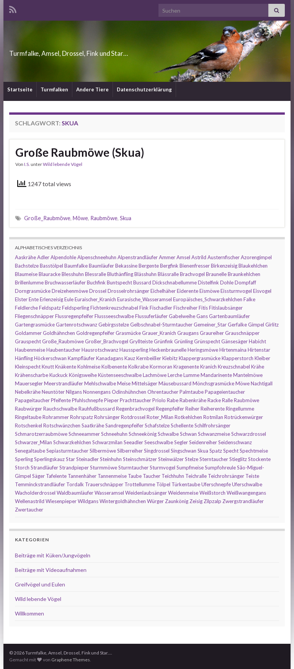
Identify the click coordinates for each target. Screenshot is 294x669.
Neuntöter (53, 392)
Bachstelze (27, 266)
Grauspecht (28, 341)
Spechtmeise (254, 451)
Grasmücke (128, 333)
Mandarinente (216, 375)
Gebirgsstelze (113, 325)
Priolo (159, 400)
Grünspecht (207, 341)
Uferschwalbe (247, 484)
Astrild (198, 257)
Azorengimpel (256, 257)
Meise (124, 383)
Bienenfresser (195, 266)
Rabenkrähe (193, 400)
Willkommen (29, 613)
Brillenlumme (29, 282)
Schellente (182, 425)
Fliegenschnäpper (34, 316)
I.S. (27, 164)
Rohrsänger (107, 417)
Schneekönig (143, 434)
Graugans (188, 333)
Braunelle (216, 274)
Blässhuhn (145, 274)
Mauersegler (29, 383)
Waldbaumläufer (75, 493)
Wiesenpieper (61, 501)
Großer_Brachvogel (106, 341)
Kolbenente (114, 367)
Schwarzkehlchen (72, 442)
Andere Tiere (92, 89)
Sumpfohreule (220, 467)
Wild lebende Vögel (62, 164)
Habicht (257, 341)
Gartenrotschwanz (76, 325)
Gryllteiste (141, 341)
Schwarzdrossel (248, 434)
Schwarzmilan (107, 442)
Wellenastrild (29, 501)
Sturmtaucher (133, 467)
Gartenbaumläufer (229, 316)
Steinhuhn (111, 459)
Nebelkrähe (28, 392)
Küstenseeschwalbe (120, 375)
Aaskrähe (25, 257)
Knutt (48, 367)
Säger (38, 476)
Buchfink (96, 282)
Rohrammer (55, 417)
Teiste (252, 476)
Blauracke (49, 274)
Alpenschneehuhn (96, 257)
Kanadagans (109, 358)
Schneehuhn (114, 434)
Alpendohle (63, 257)
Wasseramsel (109, 493)
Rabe (172, 400)
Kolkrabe (138, 367)
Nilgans (74, 392)
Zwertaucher (29, 510)
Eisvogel (262, 291)
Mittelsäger (144, 383)
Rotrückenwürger (243, 417)
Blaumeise (26, 274)
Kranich (208, 367)
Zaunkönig (176, 501)
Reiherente (213, 409)
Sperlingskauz (49, 459)
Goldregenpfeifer (95, 333)
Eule (69, 299)
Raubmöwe (104, 218)
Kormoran (161, 367)
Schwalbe (168, 434)
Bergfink (169, 266)
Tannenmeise (112, 476)
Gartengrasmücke (35, 325)
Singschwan (183, 451)
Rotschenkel (28, 425)
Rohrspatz (81, 417)
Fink (144, 308)
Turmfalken (54, 89)
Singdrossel (157, 451)
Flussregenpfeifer (74, 316)
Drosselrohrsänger (128, 291)
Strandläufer (44, 467)
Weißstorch (212, 493)
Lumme (191, 375)
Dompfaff (245, 282)
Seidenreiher (203, 442)
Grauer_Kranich (159, 333)
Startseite (20, 89)
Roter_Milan (160, 417)
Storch (22, 467)
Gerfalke (237, 325)
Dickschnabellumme (174, 282)
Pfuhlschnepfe (87, 400)
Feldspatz (50, 308)
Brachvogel (192, 274)
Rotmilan (213, 417)
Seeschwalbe (158, 442)
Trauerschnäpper (104, 484)
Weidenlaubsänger (146, 493)
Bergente (149, 266)
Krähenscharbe (31, 375)
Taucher (151, 476)
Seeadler (133, 442)
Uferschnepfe (216, 484)
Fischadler (161, 308)
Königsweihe (83, 375)
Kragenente (186, 367)
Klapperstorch (237, 358)
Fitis (203, 308)
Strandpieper (74, 467)
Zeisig (196, 501)
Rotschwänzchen (61, 425)
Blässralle (168, 274)
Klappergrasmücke (199, 358)
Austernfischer (223, 257)
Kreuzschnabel (234, 367)
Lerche (175, 375)
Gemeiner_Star (210, 325)
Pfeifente (61, 400)
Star (70, 459)
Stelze (191, 459)
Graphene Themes (70, 660)
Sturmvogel (162, 467)
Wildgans (88, 501)
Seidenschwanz (235, 442)
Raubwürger (28, 409)
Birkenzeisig (224, 266)
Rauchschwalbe (60, 409)
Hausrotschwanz (100, 350)
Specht (230, 451)
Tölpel (163, 484)
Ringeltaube (28, 417)
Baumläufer (101, 266)
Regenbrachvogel (135, 409)
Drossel (97, 291)
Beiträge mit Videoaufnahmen (51, 570)
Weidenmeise (183, 493)
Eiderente (187, 291)
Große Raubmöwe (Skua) (79, 152)
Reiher (192, 409)
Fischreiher (185, 308)
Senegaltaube (30, 451)
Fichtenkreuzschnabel (114, 308)
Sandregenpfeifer (124, 425)
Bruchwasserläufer (65, 282)
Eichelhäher (163, 291)
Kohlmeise (88, 367)
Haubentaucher (63, 350)
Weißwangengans (246, 493)
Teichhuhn (173, 476)
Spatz (215, 451)
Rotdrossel (133, 417)
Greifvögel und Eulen (40, 584)
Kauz (129, 358)
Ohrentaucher (162, 392)
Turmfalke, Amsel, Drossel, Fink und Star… (110, 51)
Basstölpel (51, 266)
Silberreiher (130, 451)
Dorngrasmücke (33, 291)
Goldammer (28, 333)
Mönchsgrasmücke (213, 383)
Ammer (167, 257)
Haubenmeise (30, 350)
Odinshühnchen (129, 392)
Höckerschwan (50, 358)
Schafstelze (157, 425)
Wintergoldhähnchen (123, 501)
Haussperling (133, 350)
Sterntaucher (213, 459)
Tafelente (56, 476)
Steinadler (87, 459)
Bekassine (126, 266)
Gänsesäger (234, 341)
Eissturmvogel (236, 291)
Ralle (227, 400)
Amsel (183, 257)
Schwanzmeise (214, 434)
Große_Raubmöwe (47, 218)
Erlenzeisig (51, 299)
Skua (125, 218)
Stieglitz (238, 459)
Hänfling (24, 358)
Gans (202, 316)
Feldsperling (75, 308)
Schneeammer (84, 434)
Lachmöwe (155, 375)
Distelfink (208, 282)
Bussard (142, 282)
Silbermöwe (103, 451)
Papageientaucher (225, 392)
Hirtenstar (259, 350)
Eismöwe (209, 291)
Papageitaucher (32, 400)
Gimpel (256, 325)
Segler (181, 442)
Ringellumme (240, 409)
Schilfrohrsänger (212, 425)
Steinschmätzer (140, 459)
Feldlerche (26, 308)
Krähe (257, 367)
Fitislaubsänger (226, 308)
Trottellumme (139, 484)
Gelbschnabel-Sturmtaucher (161, 325)
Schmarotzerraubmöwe (41, 434)
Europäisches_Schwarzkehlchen (207, 299)
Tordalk (75, 484)
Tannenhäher (82, 476)
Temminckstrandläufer (40, 484)
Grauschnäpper (242, 333)
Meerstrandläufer (63, 383)
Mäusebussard (174, 383)
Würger (155, 501)
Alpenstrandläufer (138, 257)
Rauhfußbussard (96, 409)
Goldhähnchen (59, 333)
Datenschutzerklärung (144, 89)
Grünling (183, 341)
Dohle (227, 282)
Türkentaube (186, 484)
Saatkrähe (93, 425)
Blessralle (95, 274)
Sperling (24, 459)
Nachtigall (262, 383)
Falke (249, 299)
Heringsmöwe (203, 350)
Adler (43, 257)
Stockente (259, 459)
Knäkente (65, 367)
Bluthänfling (120, 274)
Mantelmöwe (248, 375)
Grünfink (163, 341)
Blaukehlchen (253, 266)
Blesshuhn (73, 274)
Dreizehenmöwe (70, 291)
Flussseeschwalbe (114, 316)
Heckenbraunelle (167, 350)
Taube (135, 476)
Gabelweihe (182, 316)
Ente (34, 299)
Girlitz (272, 325)
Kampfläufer (81, 358)
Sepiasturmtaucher (67, 451)
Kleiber (262, 358)
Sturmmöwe (103, 467)
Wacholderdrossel (35, 493)
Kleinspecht (28, 367)
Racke (214, 400)
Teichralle (196, 476)
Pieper (111, 400)
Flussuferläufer (151, 316)
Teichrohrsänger (226, 476)
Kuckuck (58, 375)
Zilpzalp (212, 501)
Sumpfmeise (190, 467)
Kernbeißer (148, 358)
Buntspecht (119, 282)
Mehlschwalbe (100, 383)
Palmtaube (192, 392)
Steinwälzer (171, 459)
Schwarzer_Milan (33, 442)
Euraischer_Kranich (95, 299)
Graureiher (212, 333)
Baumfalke (76, 266)
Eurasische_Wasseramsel (144, 299)
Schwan (188, 434)
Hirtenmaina (233, 350)
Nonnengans (97, 392)
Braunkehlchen (244, 274)
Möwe (80, 218)
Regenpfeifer (170, 409)
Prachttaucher (135, 400)
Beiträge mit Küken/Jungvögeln (52, 555)
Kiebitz (170, 358)
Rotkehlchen (188, 417)
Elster (21, 299)
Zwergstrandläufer (243, 501)
